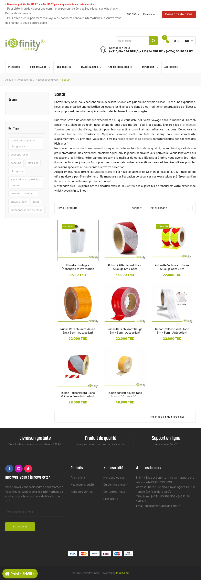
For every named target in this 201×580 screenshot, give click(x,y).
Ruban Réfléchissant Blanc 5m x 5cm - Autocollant (172, 331)
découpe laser (19, 154)
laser (36, 201)
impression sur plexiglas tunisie (25, 182)
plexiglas (33, 162)
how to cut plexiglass (23, 193)
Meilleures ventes (82, 492)
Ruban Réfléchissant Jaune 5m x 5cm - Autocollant (77, 331)
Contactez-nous (114, 492)
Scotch (12, 100)
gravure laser (19, 201)
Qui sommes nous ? (115, 484)
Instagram (19, 469)
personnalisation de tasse (26, 210)
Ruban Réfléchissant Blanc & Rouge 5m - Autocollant (78, 394)
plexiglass (17, 171)
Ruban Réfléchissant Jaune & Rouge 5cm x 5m (172, 267)
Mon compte (150, 14)
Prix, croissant (169, 208)
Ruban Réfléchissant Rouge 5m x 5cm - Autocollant (125, 331)
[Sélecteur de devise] (133, 14)
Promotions (78, 477)
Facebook (9, 469)
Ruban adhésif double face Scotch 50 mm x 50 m (125, 394)
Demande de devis (178, 14)
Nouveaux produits (83, 484)
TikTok (28, 469)
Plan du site (110, 499)
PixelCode (122, 573)
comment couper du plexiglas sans (23, 143)
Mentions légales (113, 477)
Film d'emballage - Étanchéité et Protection (78, 267)
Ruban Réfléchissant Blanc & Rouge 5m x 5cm (125, 267)
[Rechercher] (137, 40)
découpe (16, 162)
